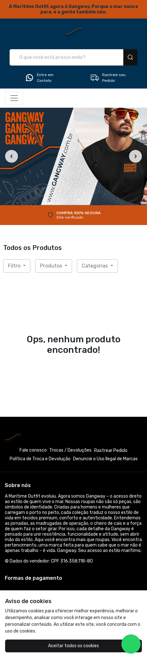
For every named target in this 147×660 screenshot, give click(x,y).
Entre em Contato (39, 77)
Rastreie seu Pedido (108, 77)
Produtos (51, 266)
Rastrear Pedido (110, 450)
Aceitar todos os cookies (73, 645)
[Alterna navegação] (14, 98)
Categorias (95, 266)
